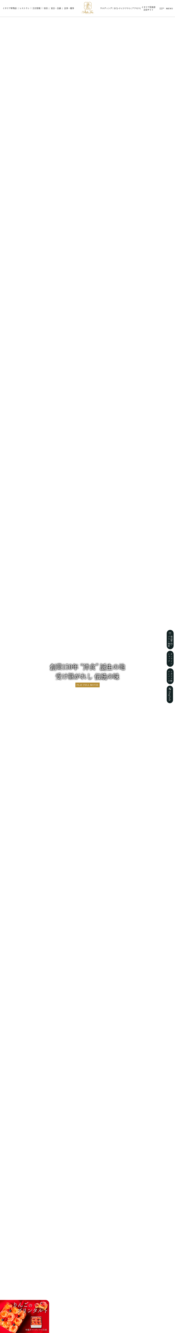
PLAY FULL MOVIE (88, 684)
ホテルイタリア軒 (87, 8)
